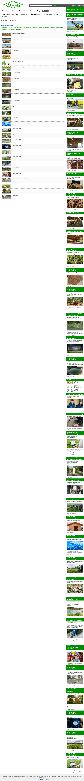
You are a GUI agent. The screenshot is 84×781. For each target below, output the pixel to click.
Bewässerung (31, 11)
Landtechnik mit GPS (35, 14)
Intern (51, 11)
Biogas (39, 11)
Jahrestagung (14, 14)
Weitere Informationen (43, 779)
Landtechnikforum (47, 14)
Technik (45, 11)
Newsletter (56, 14)
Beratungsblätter (24, 14)
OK (36, 779)
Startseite (5, 11)
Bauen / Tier (22, 11)
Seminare (4, 16)
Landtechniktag (6, 14)
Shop (56, 11)
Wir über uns (13, 11)
